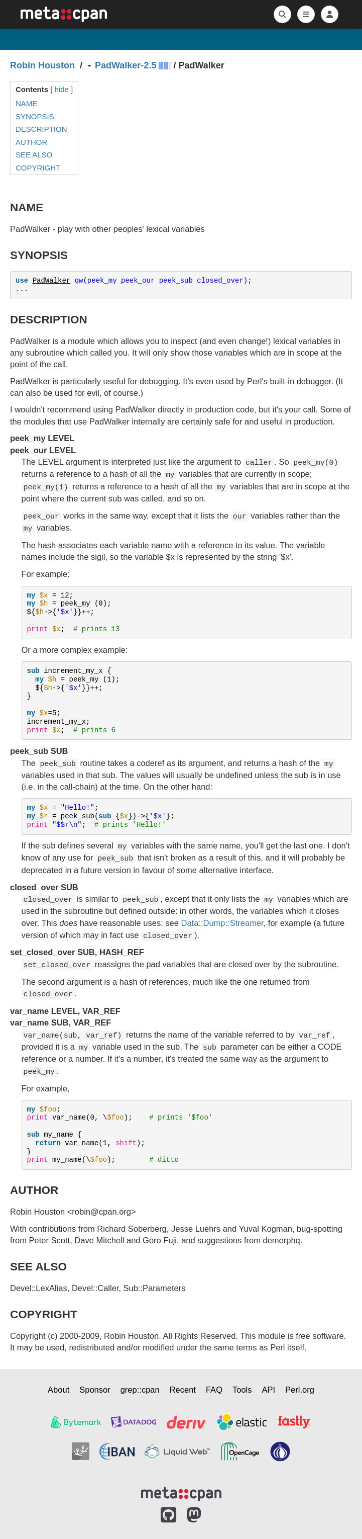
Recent (183, 1389)
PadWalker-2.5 (125, 65)
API (269, 1389)
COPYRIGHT (38, 167)
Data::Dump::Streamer (222, 922)
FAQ (214, 1389)
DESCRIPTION (41, 129)
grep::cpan (140, 1389)
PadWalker (52, 281)
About (58, 1389)
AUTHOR (31, 142)
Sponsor (94, 1389)
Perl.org (299, 1389)
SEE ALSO (34, 154)
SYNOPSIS (35, 116)
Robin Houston (42, 65)
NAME (26, 103)
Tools (242, 1389)
